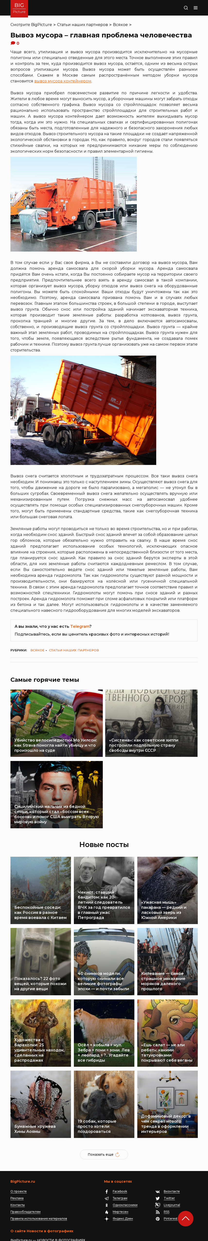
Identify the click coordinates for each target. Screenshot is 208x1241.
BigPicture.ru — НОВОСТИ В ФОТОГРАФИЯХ (47, 1197)
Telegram (79, 626)
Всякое (120, 24)
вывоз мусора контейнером (62, 81)
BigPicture (41, 24)
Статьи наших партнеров (82, 24)
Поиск (179, 8)
